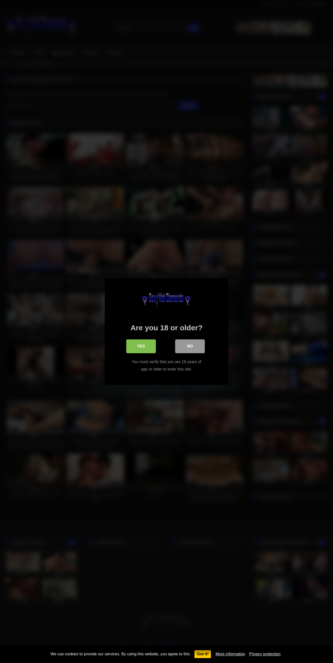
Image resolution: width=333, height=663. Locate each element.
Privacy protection (264, 654)
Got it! (202, 654)
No (190, 346)
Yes (141, 346)
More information (230, 654)
